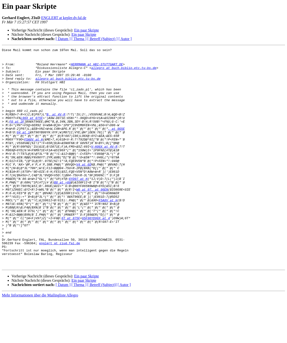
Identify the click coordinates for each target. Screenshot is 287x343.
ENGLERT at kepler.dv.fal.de (63, 18)
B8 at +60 (62, 209)
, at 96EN (99, 218)
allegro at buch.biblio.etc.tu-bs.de (123, 72)
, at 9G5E (116, 145)
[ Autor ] (125, 39)
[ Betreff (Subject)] (101, 328)
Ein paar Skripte (86, 30)
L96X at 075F (32, 132)
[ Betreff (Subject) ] (102, 39)
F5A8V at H (33, 158)
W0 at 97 (83, 218)
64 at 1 (23, 149)
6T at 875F (71, 252)
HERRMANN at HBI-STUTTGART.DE (97, 68)
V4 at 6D (83, 188)
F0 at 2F (16, 136)
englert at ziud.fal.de (59, 282)
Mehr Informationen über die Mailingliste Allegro (40, 339)
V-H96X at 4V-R (104, 166)
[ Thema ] (79, 39)
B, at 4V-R (56, 128)
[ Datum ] (63, 39)
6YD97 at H (78, 205)
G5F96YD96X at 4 (96, 252)
